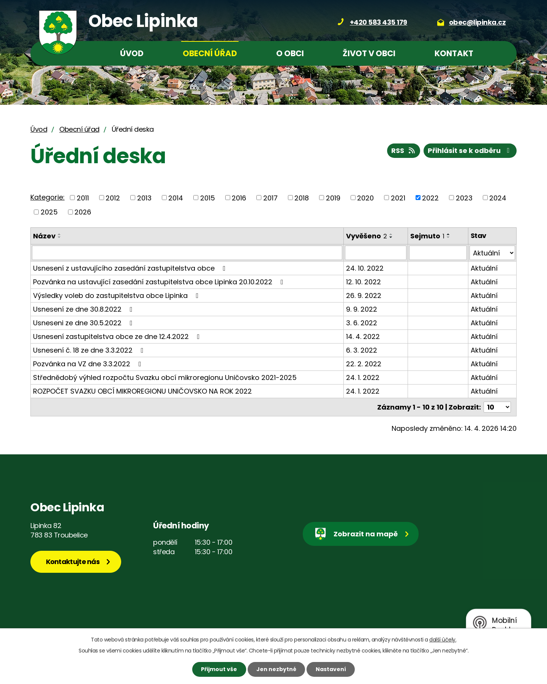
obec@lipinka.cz (477, 22)
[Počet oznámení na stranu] (497, 407)
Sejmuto (427, 236)
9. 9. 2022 (361, 309)
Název (44, 236)
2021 (398, 197)
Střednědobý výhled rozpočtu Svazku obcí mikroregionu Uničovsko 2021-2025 (165, 377)
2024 (497, 197)
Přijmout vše (219, 669)
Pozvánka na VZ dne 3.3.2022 (88, 364)
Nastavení (331, 669)
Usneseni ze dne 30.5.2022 (84, 323)
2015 (207, 197)
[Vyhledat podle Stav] (492, 253)
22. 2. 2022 (363, 364)
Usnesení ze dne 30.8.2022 (84, 309)
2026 (82, 212)
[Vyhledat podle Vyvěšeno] (375, 253)
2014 (175, 197)
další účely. (442, 639)
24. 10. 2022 (365, 268)
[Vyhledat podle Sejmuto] (438, 253)
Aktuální (484, 268)
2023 (464, 197)
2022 (430, 197)
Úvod (132, 53)
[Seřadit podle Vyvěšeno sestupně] (391, 237)
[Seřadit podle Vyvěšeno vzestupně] (391, 234)
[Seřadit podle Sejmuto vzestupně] (448, 234)
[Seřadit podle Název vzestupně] (59, 234)
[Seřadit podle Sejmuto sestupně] (448, 237)
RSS (403, 150)
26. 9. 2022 (363, 295)
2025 (49, 212)
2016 (239, 197)
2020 (365, 197)
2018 (301, 197)
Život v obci (369, 53)
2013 (144, 197)
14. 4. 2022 (363, 336)
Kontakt (454, 53)
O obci (290, 53)
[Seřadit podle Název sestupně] (59, 237)
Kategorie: (47, 197)
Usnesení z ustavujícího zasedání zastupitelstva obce (131, 268)
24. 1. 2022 (362, 377)
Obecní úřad (210, 53)
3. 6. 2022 (361, 323)
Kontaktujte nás (73, 561)
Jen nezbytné (276, 669)
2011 (83, 197)
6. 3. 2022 (361, 350)
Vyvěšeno (366, 236)
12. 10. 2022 (363, 282)
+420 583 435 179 (378, 22)
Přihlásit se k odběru (470, 150)
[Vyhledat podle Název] (187, 253)
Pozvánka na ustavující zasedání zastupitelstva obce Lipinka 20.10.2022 (159, 282)
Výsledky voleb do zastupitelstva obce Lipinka (117, 295)
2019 (333, 197)
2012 (113, 197)
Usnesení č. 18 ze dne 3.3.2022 (90, 350)
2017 (270, 197)
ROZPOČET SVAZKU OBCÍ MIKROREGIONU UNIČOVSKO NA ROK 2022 (142, 391)
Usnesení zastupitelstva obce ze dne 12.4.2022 (118, 336)
